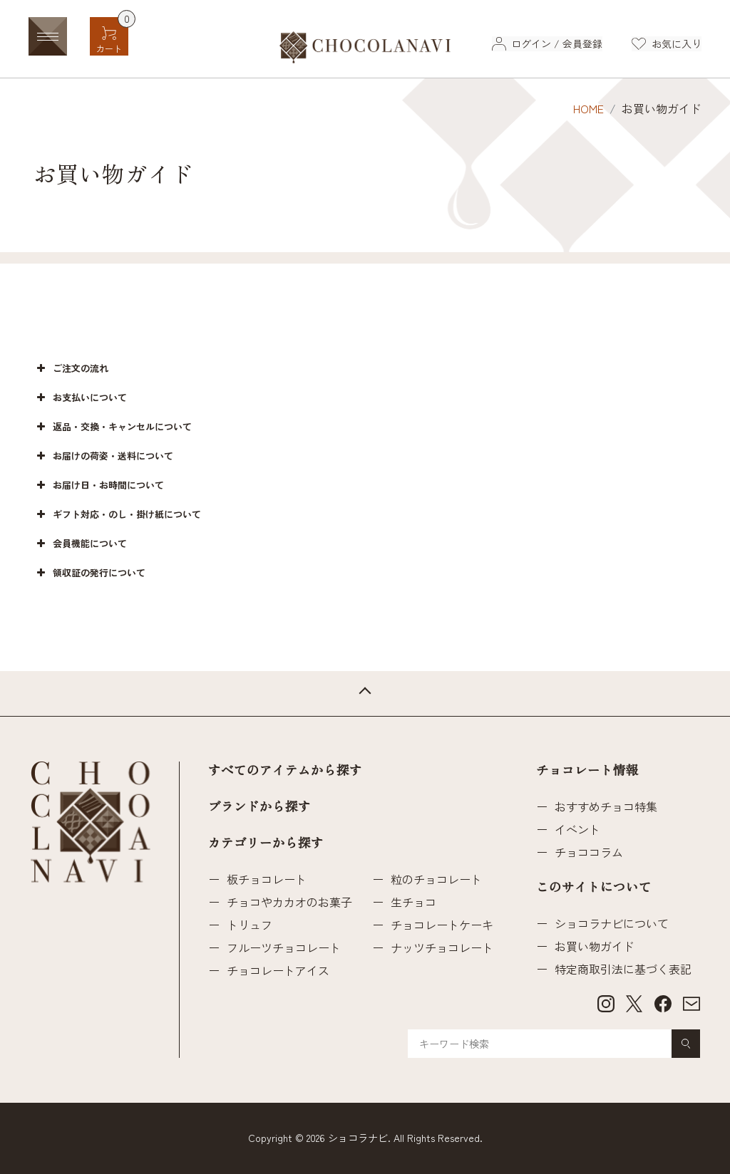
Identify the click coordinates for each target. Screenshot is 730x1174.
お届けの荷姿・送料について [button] (103, 456)
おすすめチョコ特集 (606, 806)
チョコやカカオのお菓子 (289, 901)
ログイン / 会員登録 (556, 43)
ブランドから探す (259, 807)
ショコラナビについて (612, 923)
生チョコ (413, 901)
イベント (577, 829)
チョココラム (589, 852)
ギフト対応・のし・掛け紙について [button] (117, 514)
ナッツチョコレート (442, 947)
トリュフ (249, 924)
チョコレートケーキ (442, 924)
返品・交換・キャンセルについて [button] (113, 427)
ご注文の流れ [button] (71, 368)
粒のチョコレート (436, 879)
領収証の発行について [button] (89, 573)
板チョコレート (267, 879)
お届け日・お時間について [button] (99, 485)
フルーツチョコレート (284, 947)
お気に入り (676, 43)
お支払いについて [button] (80, 397)
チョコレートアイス (278, 970)
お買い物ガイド (594, 946)
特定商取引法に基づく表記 (623, 968)
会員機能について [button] (80, 543)
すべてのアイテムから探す (285, 771)
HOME (588, 108)
